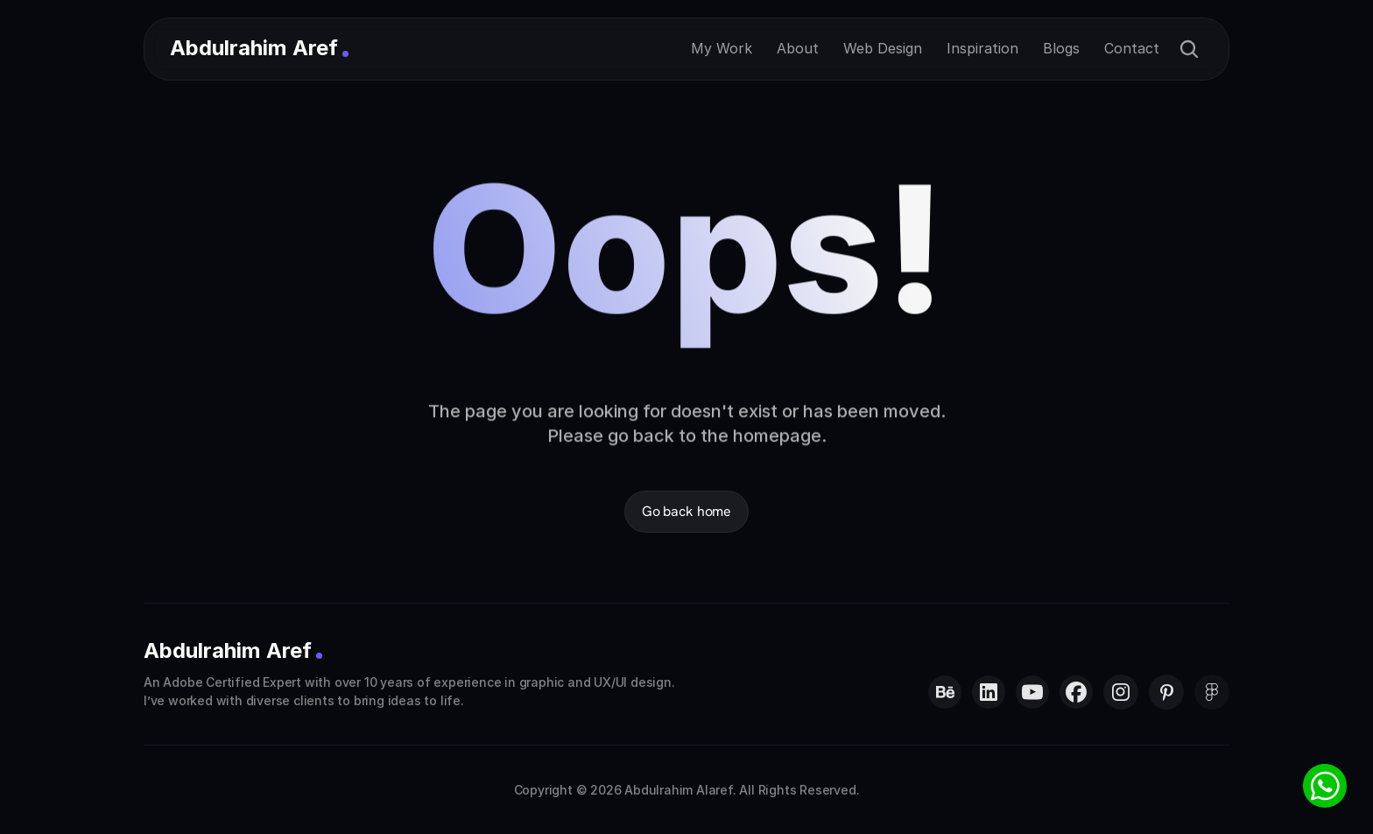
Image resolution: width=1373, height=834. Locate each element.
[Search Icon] (1189, 49)
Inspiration (982, 48)
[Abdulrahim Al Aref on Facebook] (1076, 692)
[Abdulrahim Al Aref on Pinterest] (1166, 692)
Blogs (1061, 48)
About (798, 48)
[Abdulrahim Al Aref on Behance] (944, 692)
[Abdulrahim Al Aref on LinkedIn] (988, 692)
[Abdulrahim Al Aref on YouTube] (1032, 692)
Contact (1131, 48)
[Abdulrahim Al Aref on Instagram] (1120, 692)
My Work (721, 48)
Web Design (882, 48)
